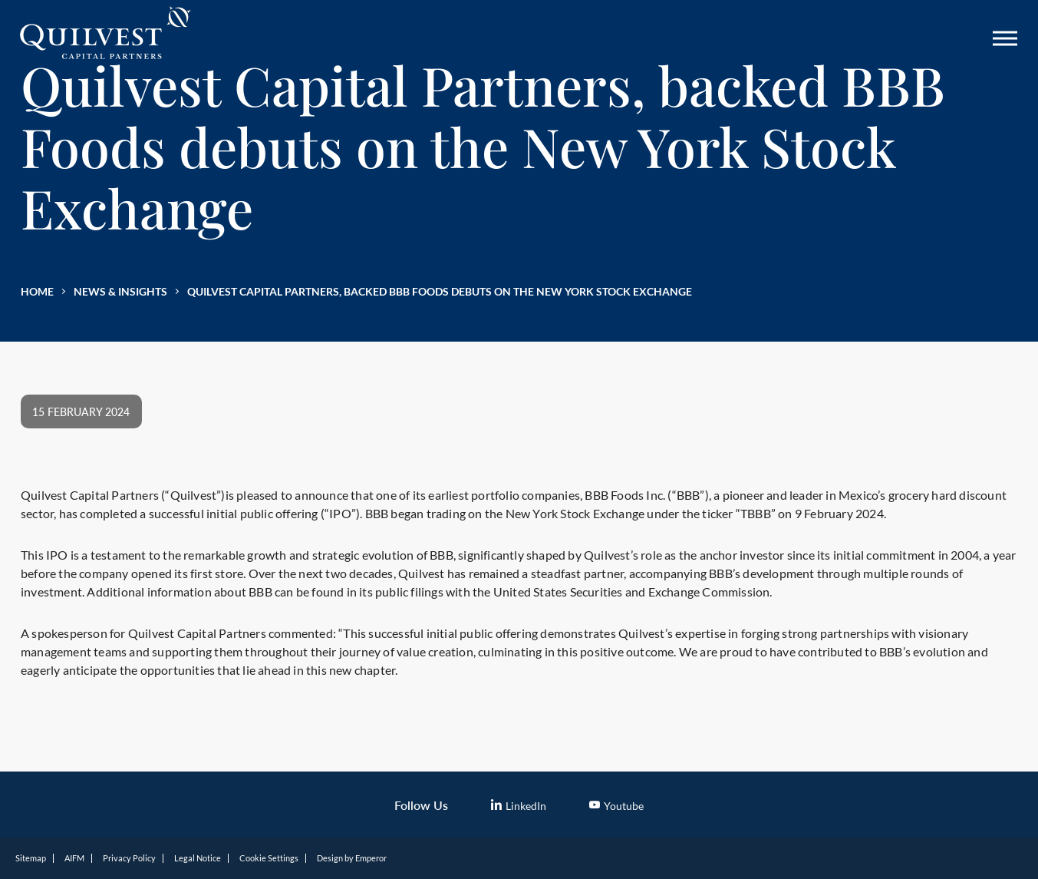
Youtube (616, 805)
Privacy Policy (129, 858)
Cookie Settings (268, 858)
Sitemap (30, 858)
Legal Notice (197, 858)
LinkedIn (518, 805)
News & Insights (120, 291)
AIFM (74, 858)
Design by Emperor (352, 858)
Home (37, 291)
